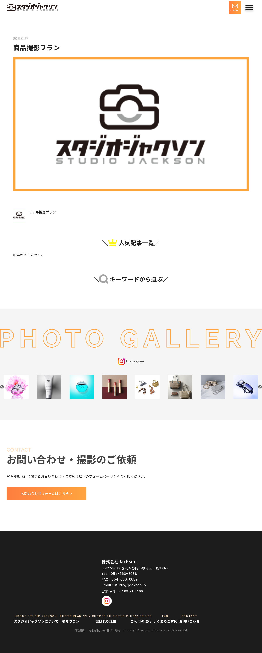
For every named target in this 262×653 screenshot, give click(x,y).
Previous (2, 387)
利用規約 (79, 630)
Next (260, 387)
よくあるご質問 (165, 619)
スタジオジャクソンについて (36, 619)
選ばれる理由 (106, 619)
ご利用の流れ (141, 619)
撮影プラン (70, 619)
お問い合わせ (189, 619)
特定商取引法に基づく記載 (104, 630)
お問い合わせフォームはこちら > (46, 493)
